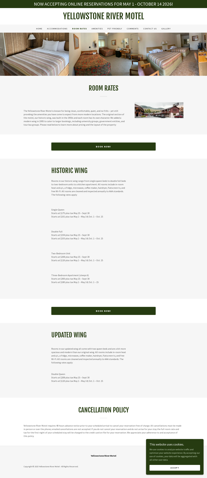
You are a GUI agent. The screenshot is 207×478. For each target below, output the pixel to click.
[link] (103, 18)
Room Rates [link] (79, 28)
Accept (174, 471)
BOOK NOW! (103, 146)
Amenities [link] (97, 28)
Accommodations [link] (57, 28)
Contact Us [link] (150, 28)
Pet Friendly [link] (115, 28)
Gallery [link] (166, 28)
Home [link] (39, 28)
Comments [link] (133, 28)
